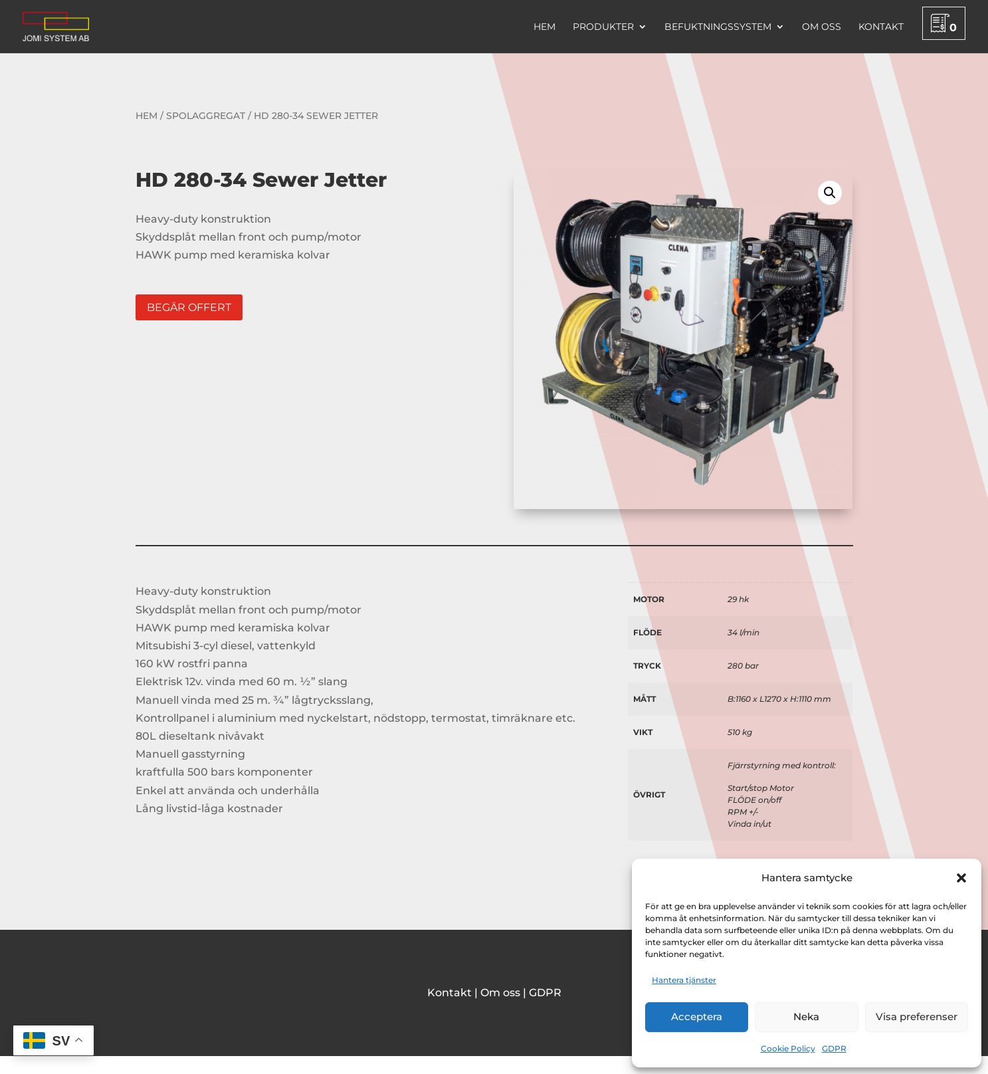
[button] (961, 878)
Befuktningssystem (717, 27)
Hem (544, 27)
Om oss (821, 27)
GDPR (834, 1048)
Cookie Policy (788, 1048)
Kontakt (881, 27)
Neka (806, 1016)
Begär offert (189, 307)
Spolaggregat (205, 116)
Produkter (603, 27)
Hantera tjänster (684, 980)
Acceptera (696, 1016)
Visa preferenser (916, 1016)
